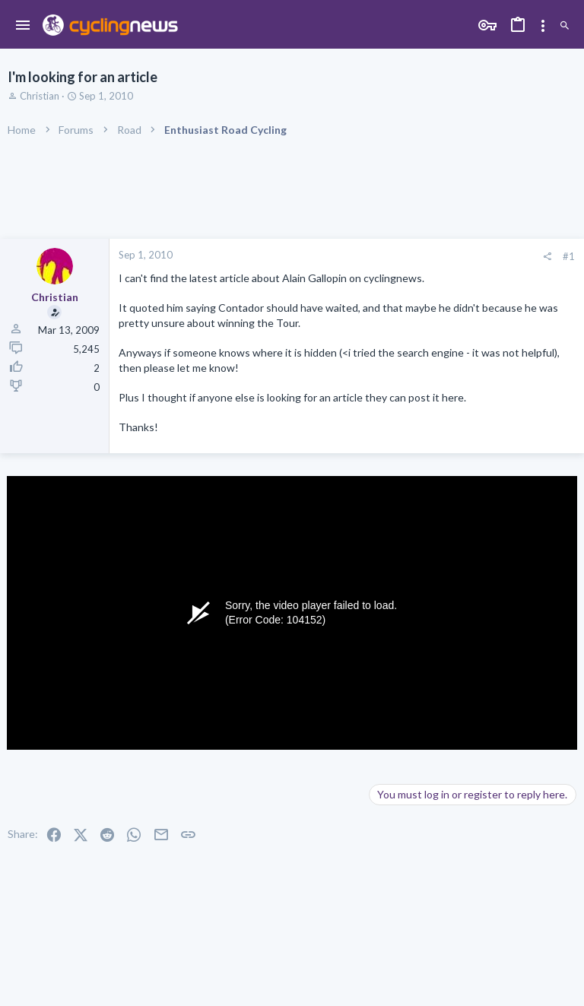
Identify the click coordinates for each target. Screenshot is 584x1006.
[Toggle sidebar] (543, 26)
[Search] (564, 26)
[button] (23, 26)
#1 (569, 256)
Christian (39, 96)
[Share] (547, 256)
